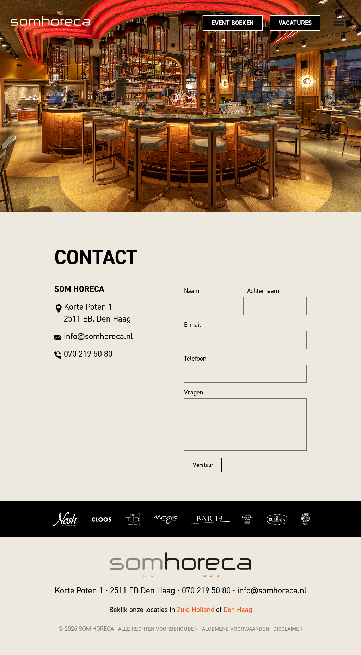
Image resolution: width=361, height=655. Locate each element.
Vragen (193, 392)
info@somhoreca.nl (272, 590)
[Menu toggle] (338, 21)
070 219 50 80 (206, 590)
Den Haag (238, 609)
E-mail (192, 324)
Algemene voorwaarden (235, 628)
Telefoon (195, 358)
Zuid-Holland (196, 609)
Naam (191, 291)
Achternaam (263, 291)
